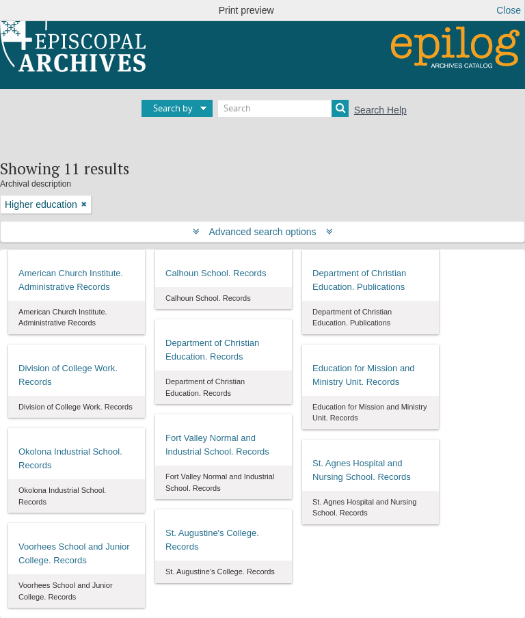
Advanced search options (262, 231)
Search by (173, 108)
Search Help (380, 110)
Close (508, 10)
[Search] (283, 108)
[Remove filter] (84, 204)
